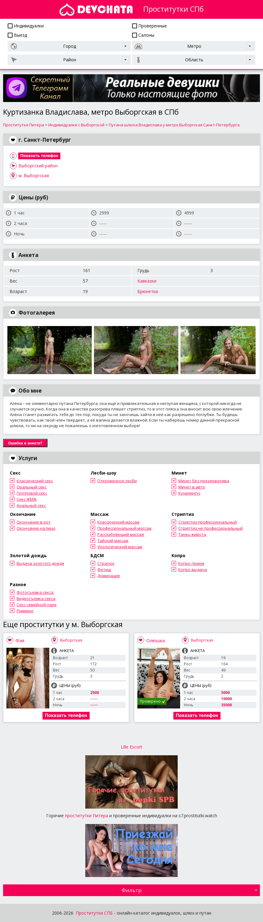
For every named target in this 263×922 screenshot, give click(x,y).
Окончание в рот (34, 522)
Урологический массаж (119, 546)
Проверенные (149, 26)
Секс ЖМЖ (27, 499)
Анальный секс (31, 505)
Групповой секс (32, 493)
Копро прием (191, 563)
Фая (19, 640)
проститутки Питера (86, 815)
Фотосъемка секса (35, 592)
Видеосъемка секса (36, 598)
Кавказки (146, 281)
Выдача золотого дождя (40, 563)
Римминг (25, 611)
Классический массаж (118, 522)
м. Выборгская (33, 175)
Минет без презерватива (203, 480)
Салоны (143, 35)
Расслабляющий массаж (120, 534)
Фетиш (104, 569)
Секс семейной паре (37, 604)
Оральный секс (32, 487)
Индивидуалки (26, 26)
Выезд (17, 35)
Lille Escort (131, 747)
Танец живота (192, 534)
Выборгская (71, 640)
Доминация (108, 575)
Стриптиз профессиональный (207, 522)
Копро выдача (192, 569)
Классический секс (35, 480)
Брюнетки (147, 291)
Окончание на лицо (36, 528)
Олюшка (155, 640)
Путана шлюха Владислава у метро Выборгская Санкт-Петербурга (174, 125)
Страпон (105, 563)
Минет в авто (191, 487)
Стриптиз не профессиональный (210, 528)
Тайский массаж (112, 540)
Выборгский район (38, 166)
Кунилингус (189, 493)
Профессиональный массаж (124, 528)
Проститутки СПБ (94, 913)
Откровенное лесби (117, 480)
